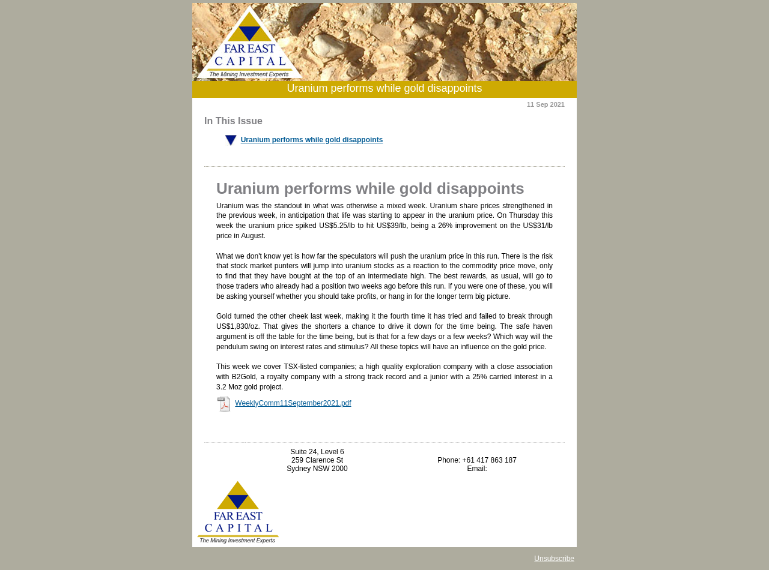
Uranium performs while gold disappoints (312, 140)
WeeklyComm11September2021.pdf (293, 403)
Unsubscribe (554, 558)
